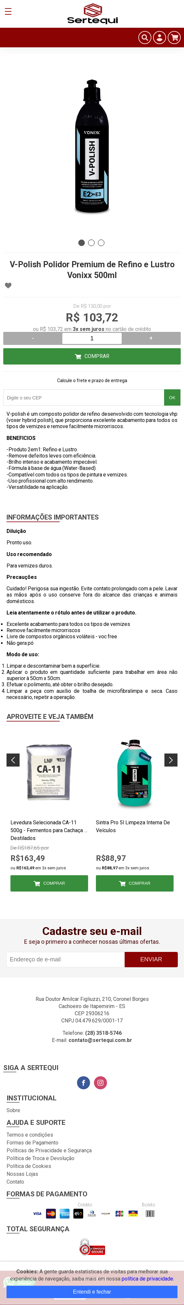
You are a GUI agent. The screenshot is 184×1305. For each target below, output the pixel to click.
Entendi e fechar (92, 1292)
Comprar (96, 356)
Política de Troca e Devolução (40, 1158)
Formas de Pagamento (32, 1143)
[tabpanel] (92, 147)
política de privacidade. (148, 1279)
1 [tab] (81, 243)
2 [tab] (91, 243)
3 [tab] (101, 243)
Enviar (151, 959)
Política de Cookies (29, 1166)
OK (172, 397)
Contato (15, 1182)
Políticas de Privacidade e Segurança (49, 1150)
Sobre (13, 1110)
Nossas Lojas (22, 1174)
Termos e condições (30, 1135)
